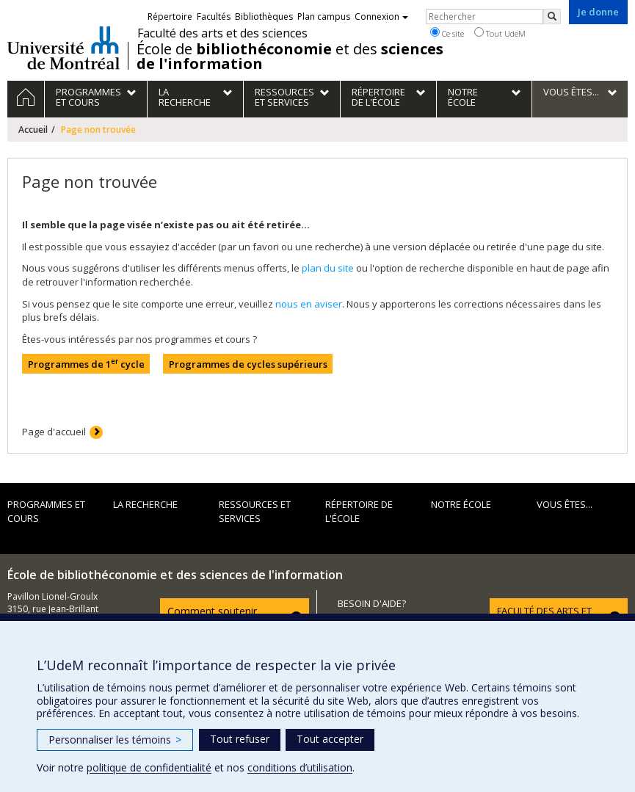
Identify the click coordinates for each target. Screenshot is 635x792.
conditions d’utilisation (299, 767)
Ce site (447, 33)
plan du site (328, 268)
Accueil (33, 129)
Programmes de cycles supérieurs (248, 364)
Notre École (461, 504)
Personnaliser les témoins (114, 739)
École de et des (290, 56)
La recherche (145, 504)
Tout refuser (239, 739)
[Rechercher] (552, 16)
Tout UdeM (500, 33)
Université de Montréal (63, 48)
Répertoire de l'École (359, 511)
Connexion (381, 16)
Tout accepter (330, 739)
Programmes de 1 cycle (86, 364)
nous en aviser (308, 303)
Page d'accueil (54, 431)
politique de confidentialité (149, 767)
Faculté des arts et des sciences (222, 33)
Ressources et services (255, 511)
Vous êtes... (564, 504)
